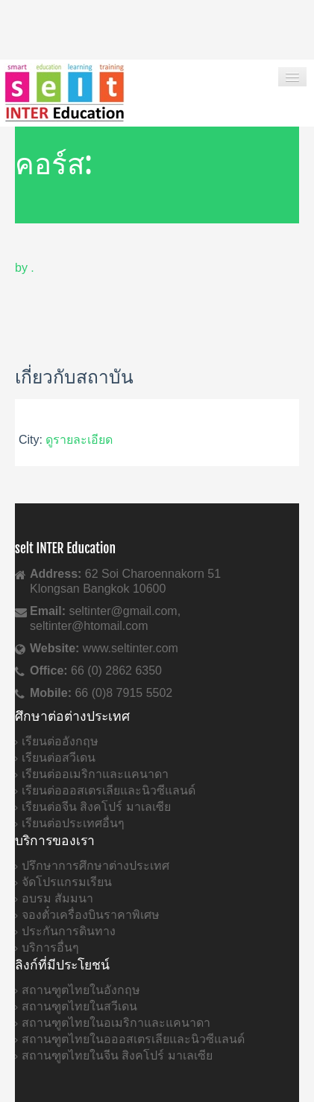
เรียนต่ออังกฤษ (60, 741)
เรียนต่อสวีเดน (58, 757)
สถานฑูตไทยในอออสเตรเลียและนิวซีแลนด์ (133, 1039)
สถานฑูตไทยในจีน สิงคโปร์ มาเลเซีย (117, 1055)
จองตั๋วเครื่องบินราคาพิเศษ (91, 914)
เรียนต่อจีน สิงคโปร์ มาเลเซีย (96, 806)
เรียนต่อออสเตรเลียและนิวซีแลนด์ (108, 790)
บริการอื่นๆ (50, 947)
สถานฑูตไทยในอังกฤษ (81, 990)
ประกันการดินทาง (69, 931)
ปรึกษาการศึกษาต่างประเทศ (95, 865)
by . (24, 267)
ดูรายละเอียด (79, 439)
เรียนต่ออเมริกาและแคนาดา (95, 774)
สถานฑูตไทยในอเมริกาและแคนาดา (116, 1022)
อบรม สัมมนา (57, 898)
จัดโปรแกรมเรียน (67, 882)
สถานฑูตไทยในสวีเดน (79, 1006)
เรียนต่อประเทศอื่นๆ (73, 823)
